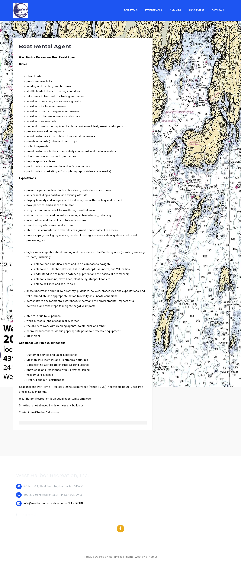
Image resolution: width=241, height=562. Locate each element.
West (138, 556)
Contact (218, 9)
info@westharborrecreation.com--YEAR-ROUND (54, 503)
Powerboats (153, 9)
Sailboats (131, 9)
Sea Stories (197, 9)
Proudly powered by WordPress (102, 556)
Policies (175, 9)
